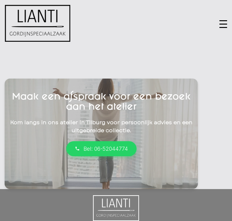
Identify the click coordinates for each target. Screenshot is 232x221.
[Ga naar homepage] (37, 40)
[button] (223, 24)
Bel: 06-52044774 (101, 148)
